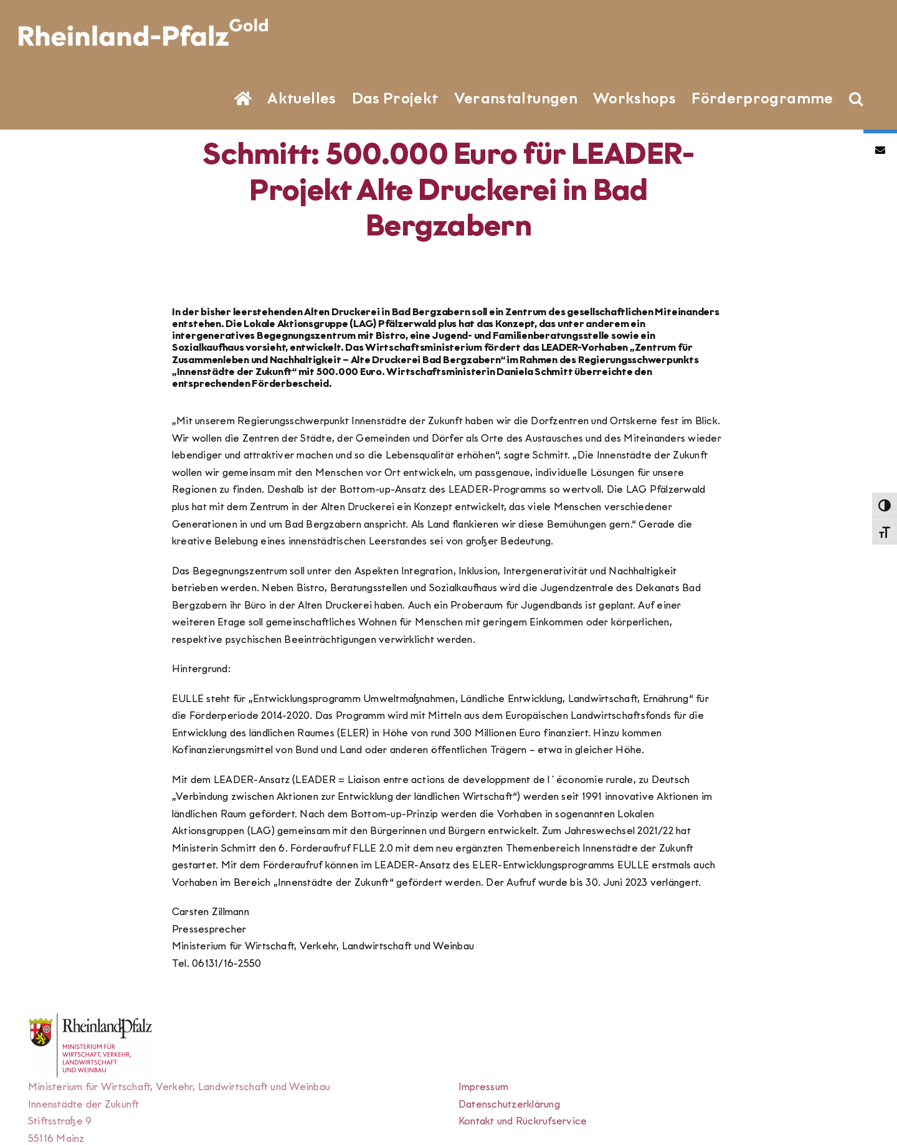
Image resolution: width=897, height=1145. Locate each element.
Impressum (483, 1087)
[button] (856, 97)
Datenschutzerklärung (509, 1104)
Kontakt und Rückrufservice (522, 1121)
